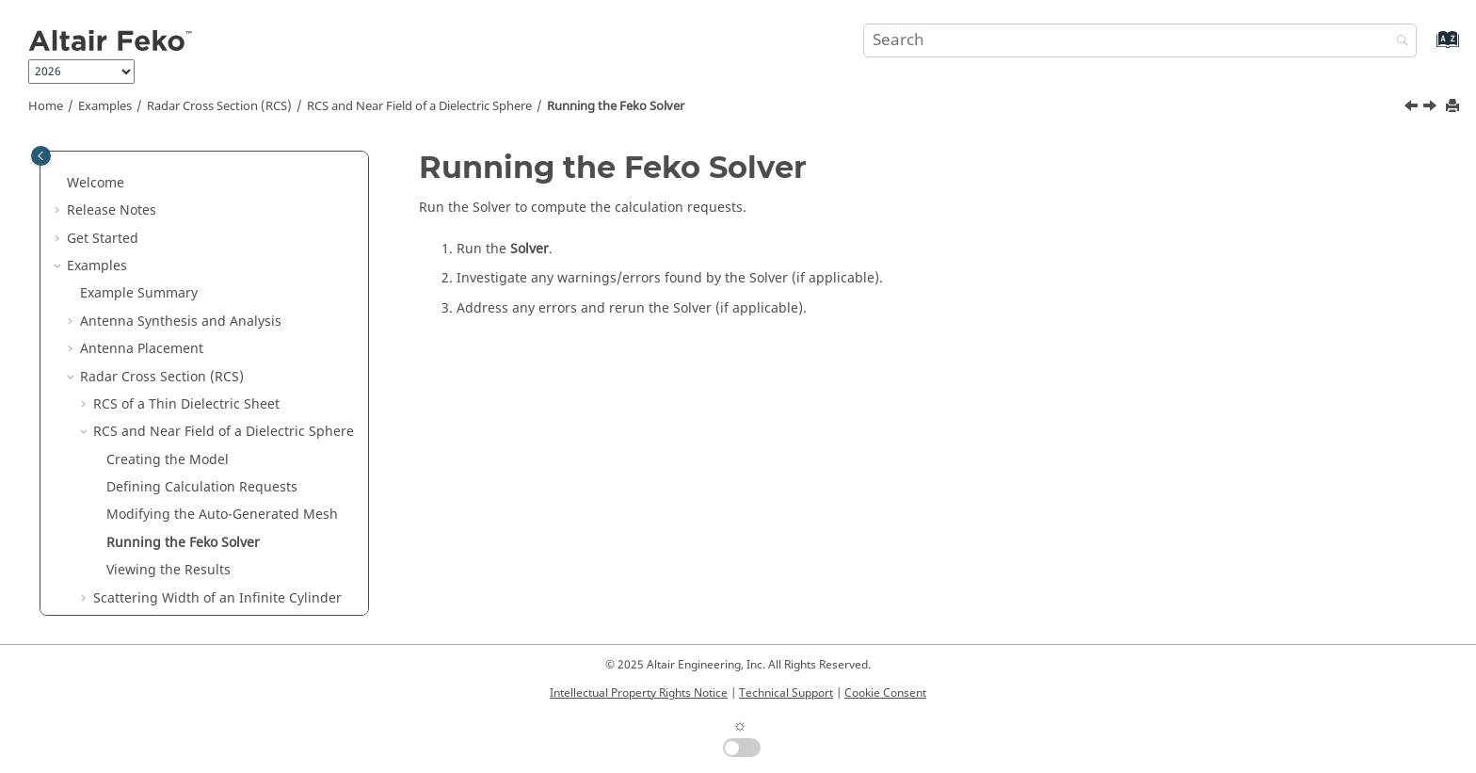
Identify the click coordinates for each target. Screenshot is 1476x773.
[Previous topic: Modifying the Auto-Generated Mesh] (1412, 108)
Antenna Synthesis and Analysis (180, 173)
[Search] (1398, 42)
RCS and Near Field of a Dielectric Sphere (419, 106)
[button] (72, 173)
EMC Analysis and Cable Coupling (186, 550)
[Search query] (1140, 40)
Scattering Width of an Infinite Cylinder (217, 449)
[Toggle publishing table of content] (41, 156)
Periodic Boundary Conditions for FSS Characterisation (210, 486)
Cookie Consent (885, 692)
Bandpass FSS (137, 523)
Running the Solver (615, 106)
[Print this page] (1454, 107)
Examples (105, 106)
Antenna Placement (141, 200)
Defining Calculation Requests (201, 338)
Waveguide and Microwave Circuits (191, 578)
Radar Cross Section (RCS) (219, 106)
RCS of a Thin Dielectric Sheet (186, 256)
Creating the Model (167, 311)
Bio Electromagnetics (146, 606)
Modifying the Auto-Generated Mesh (222, 366)
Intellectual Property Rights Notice (639, 692)
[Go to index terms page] (1427, 48)
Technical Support (786, 692)
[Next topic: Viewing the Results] (1431, 108)
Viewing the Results (168, 421)
